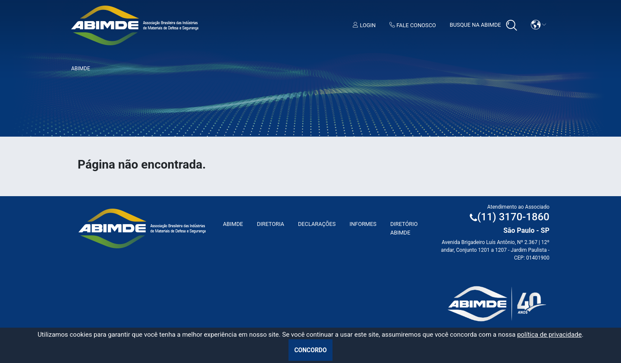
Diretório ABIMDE (404, 228)
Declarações (317, 224)
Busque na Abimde (483, 25)
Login (364, 25)
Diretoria (270, 224)
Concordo (310, 350)
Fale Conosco (412, 25)
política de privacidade (549, 334)
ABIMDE (233, 224)
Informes (362, 224)
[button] (538, 24)
